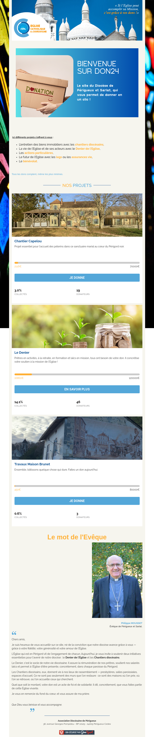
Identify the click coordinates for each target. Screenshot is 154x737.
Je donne (77, 277)
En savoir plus (77, 389)
